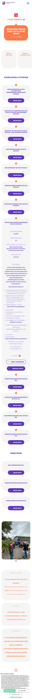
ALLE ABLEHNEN (22, 690)
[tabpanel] (16, 540)
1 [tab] (16, 561)
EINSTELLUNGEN (16, 694)
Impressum (19, 697)
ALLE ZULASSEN (9, 690)
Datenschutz (13, 697)
